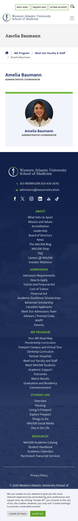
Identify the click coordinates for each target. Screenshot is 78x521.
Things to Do (40, 419)
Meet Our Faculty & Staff (50, 53)
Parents (39, 325)
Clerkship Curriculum (40, 351)
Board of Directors (40, 235)
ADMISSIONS (39, 269)
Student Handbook (40, 447)
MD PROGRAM (40, 332)
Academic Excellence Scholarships (39, 298)
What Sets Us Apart (40, 217)
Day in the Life (40, 428)
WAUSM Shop (40, 248)
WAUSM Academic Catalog (40, 442)
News (40, 240)
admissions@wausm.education (40, 190)
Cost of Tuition (39, 289)
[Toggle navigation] (73, 18)
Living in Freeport (40, 410)
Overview (40, 401)
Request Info (39, 7)
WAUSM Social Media (40, 423)
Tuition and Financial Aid (39, 284)
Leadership (40, 231)
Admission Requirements (39, 275)
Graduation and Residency (40, 383)
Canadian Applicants (39, 307)
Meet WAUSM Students (40, 365)
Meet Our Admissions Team (39, 311)
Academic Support (40, 369)
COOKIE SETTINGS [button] (17, 514)
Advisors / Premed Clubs (39, 316)
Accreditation (40, 226)
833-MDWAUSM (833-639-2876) (39, 183)
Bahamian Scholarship (39, 302)
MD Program (21, 53)
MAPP (39, 320)
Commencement (40, 387)
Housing (40, 405)
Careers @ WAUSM (40, 258)
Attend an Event (58, 7)
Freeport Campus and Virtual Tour (40, 347)
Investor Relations (40, 262)
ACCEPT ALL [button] (37, 514)
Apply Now (22, 7)
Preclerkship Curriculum (40, 342)
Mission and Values (40, 222)
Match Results (40, 378)
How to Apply (39, 280)
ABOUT (40, 211)
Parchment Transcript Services (40, 456)
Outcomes (40, 374)
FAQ (40, 253)
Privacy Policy (39, 475)
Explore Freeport (40, 414)
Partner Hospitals (40, 356)
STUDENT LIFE (40, 395)
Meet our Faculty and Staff (40, 361)
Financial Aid (39, 293)
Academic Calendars (40, 451)
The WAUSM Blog (40, 244)
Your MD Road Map (40, 338)
